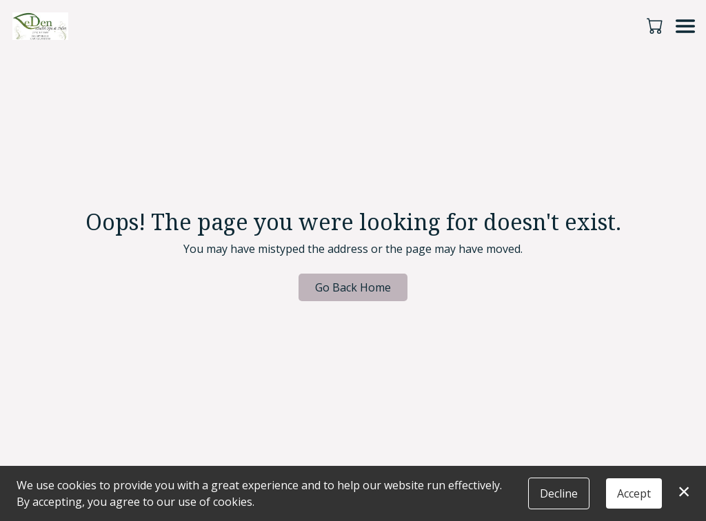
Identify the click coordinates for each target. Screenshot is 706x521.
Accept (634, 493)
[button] (656, 25)
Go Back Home (353, 287)
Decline (559, 493)
